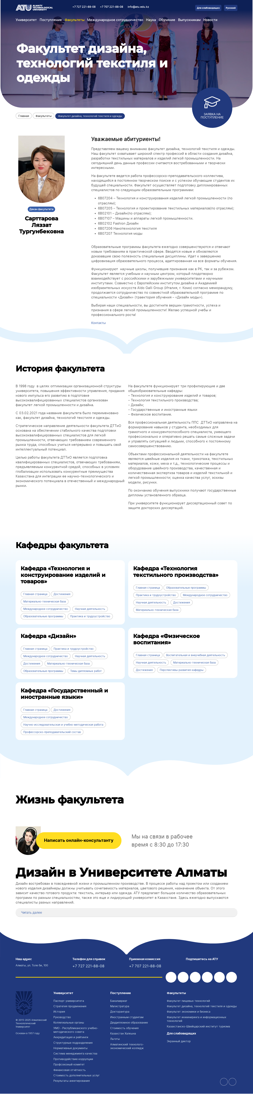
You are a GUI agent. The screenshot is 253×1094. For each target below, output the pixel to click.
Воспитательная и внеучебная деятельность (195, 655)
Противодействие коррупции (73, 1059)
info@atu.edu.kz (138, 7)
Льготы (115, 1039)
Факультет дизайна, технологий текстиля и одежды (202, 1006)
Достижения (62, 594)
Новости (210, 20)
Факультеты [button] (75, 20)
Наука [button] (151, 20)
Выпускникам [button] (189, 20)
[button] (19, 912)
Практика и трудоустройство (90, 616)
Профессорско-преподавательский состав (52, 731)
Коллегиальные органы (68, 1023)
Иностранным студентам (126, 1017)
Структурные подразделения (73, 1043)
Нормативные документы (70, 1048)
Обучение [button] (167, 20)
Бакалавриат (118, 1001)
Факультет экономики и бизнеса (188, 1012)
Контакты (99, 323)
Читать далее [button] (32, 912)
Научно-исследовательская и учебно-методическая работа (63, 724)
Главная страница (35, 594)
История (59, 1012)
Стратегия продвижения (69, 1006)
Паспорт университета (68, 1001)
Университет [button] (26, 20)
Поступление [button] (51, 20)
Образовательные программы (43, 616)
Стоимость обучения (124, 1028)
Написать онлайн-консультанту (84, 840)
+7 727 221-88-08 (84, 7)
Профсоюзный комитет (69, 1064)
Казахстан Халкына (123, 1033)
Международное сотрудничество (45, 609)
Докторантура (119, 1012)
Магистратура (119, 1006)
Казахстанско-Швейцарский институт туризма (198, 1026)
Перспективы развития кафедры (181, 669)
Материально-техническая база (44, 601)
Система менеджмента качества (75, 1053)
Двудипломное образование (129, 1023)
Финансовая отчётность (69, 1070)
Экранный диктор (179, 1041)
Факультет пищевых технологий (188, 1001)
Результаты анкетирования (71, 1081)
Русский (231, 8)
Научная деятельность (90, 609)
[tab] (126, 912)
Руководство (62, 1017)
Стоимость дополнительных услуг (76, 1075)
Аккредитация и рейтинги (70, 1037)
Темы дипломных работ (86, 670)
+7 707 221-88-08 (111, 7)
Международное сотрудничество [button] (115, 20)
